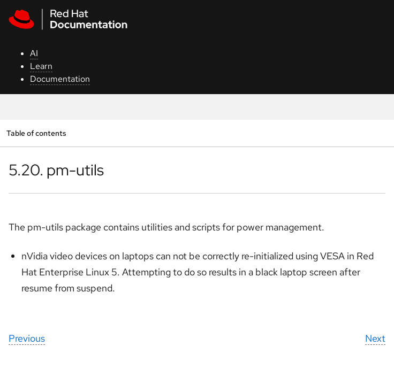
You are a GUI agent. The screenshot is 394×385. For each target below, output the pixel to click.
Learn (41, 66)
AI (34, 53)
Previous (27, 338)
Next (375, 338)
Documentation (60, 78)
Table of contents (36, 133)
